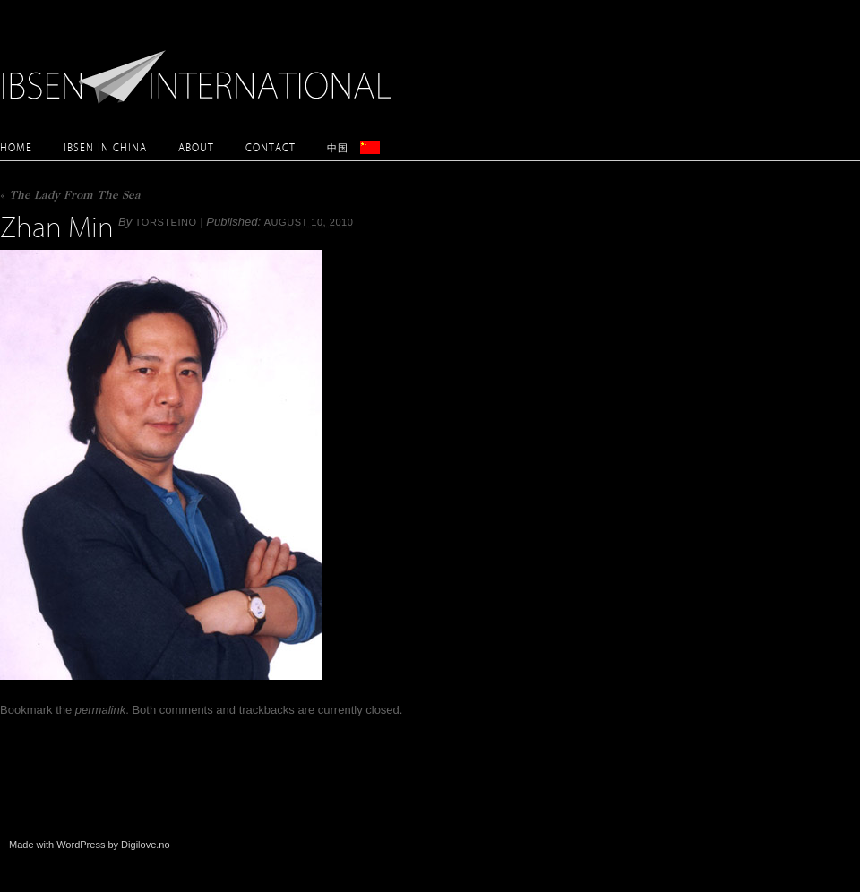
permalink (100, 709)
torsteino (166, 222)
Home (16, 147)
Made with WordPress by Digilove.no (89, 844)
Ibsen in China (105, 147)
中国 (337, 147)
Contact (270, 147)
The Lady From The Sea (70, 196)
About (196, 147)
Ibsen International (201, 67)
